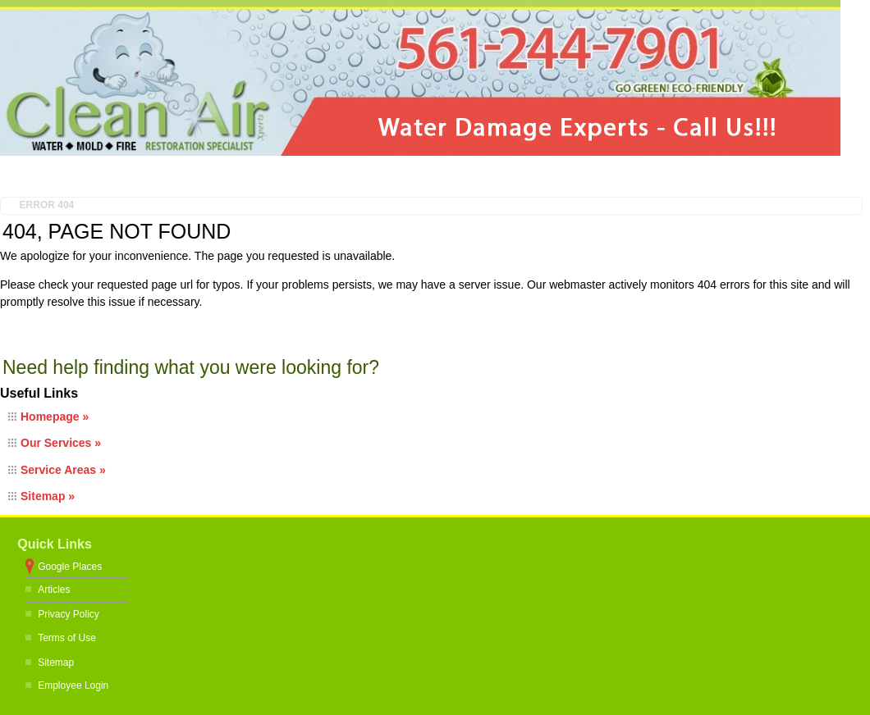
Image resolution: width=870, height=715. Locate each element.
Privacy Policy (68, 614)
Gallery (696, 176)
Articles (54, 589)
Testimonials (438, 176)
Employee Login (73, 685)
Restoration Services (293, 176)
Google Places (70, 566)
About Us (155, 176)
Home (49, 176)
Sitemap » (48, 496)
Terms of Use (67, 638)
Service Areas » (63, 469)
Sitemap (56, 662)
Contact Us (809, 176)
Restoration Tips (573, 176)
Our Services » (61, 442)
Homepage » (55, 416)
